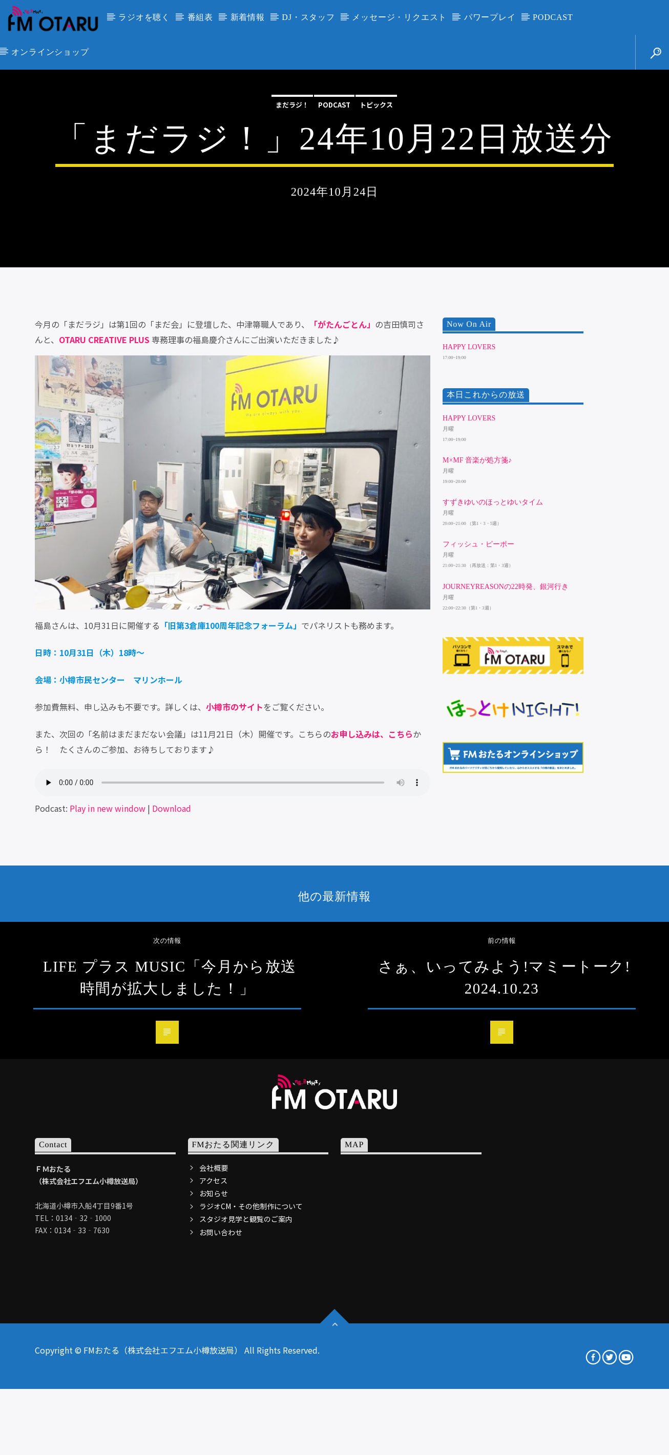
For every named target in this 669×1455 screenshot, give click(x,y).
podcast (334, 222)
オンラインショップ (50, 52)
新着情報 (248, 17)
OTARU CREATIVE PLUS (104, 597)
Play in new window (107, 1066)
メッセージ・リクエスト (399, 17)
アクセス (213, 1438)
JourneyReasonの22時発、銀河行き (506, 844)
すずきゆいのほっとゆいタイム (493, 760)
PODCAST (553, 17)
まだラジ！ (292, 222)
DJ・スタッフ (308, 17)
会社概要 (213, 1425)
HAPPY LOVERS (469, 604)
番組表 (200, 17)
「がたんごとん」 (342, 582)
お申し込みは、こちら (372, 991)
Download (171, 1066)
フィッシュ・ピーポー (478, 802)
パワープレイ (490, 17)
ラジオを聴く (144, 17)
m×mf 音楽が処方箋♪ (477, 718)
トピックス (376, 222)
